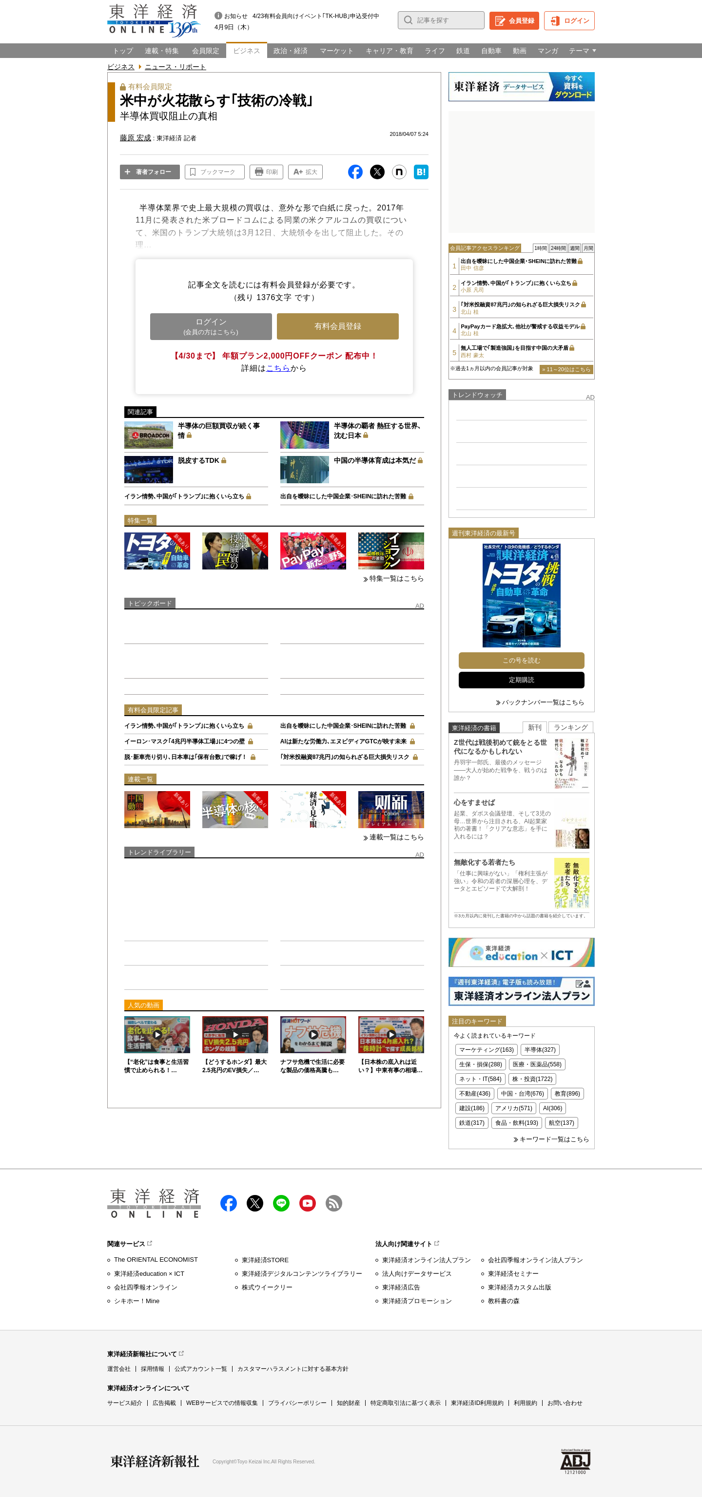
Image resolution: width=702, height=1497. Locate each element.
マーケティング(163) (486, 1049)
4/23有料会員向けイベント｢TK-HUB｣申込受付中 (316, 16)
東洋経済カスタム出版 (519, 1287)
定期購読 (521, 679)
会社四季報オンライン (145, 1287)
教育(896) (567, 1093)
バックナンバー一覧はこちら (543, 702)
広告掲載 (164, 1403)
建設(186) (472, 1108)
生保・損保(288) (480, 1064)
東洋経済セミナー (513, 1273)
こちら (278, 368)
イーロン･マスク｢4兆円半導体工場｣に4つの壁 (184, 741)
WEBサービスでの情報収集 (222, 1403)
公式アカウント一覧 (201, 1369)
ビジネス (121, 67)
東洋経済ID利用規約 (477, 1403)
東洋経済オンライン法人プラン (426, 1260)
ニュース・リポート (175, 67)
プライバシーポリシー (297, 1403)
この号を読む (522, 660)
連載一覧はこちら (397, 837)
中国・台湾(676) (522, 1093)
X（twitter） (255, 1203)
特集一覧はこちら (397, 578)
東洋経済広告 (401, 1287)
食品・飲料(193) (516, 1122)
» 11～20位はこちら (566, 369)
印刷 (272, 172)
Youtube (307, 1203)
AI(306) (552, 1108)
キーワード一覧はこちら (554, 1139)
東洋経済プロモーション (417, 1301)
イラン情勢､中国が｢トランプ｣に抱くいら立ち (184, 496)
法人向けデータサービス (417, 1273)
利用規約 (525, 1403)
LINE (281, 1203)
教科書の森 (504, 1301)
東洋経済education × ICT (149, 1273)
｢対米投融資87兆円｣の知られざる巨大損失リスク (345, 757)
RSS (334, 1203)
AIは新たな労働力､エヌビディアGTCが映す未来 (343, 741)
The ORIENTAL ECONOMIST (156, 1259)
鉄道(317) (472, 1122)
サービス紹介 (124, 1403)
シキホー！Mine (136, 1301)
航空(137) (561, 1122)
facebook (228, 1203)
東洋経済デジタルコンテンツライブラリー (302, 1273)
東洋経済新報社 (155, 1461)
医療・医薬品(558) (537, 1064)
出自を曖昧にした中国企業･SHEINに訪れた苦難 (343, 496)
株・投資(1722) (532, 1079)
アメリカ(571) (513, 1108)
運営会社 (119, 1369)
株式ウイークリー (267, 1287)
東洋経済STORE (265, 1260)
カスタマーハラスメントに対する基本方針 (293, 1369)
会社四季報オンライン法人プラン (535, 1260)
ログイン (576, 20)
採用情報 (152, 1369)
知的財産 (348, 1403)
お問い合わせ (565, 1403)
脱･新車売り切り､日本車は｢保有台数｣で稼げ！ (185, 757)
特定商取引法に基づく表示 (405, 1403)
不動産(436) (474, 1093)
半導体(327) (540, 1049)
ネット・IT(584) (480, 1079)
